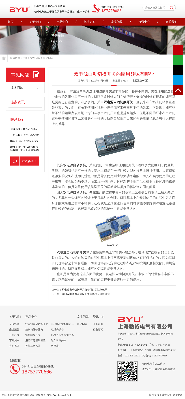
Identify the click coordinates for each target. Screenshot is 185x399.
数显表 (55, 345)
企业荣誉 (14, 329)
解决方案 (89, 21)
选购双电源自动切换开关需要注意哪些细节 (86, 294)
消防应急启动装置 (35, 340)
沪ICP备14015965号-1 (59, 395)
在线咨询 (23, 161)
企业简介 (14, 324)
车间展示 (14, 340)
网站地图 (178, 395)
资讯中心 (144, 21)
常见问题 (117, 21)
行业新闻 (98, 329)
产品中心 (62, 21)
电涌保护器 (57, 329)
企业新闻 (98, 324)
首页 (11, 21)
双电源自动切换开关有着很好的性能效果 (84, 289)
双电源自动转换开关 (36, 324)
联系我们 (171, 21)
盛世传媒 (167, 395)
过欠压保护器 (58, 340)
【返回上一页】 (141, 80)
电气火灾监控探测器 (62, 335)
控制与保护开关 (34, 329)
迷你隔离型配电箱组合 (63, 324)
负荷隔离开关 (32, 335)
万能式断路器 (32, 345)
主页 (25, 58)
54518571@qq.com (28, 141)
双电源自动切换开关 (118, 102)
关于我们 (35, 21)
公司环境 (14, 335)
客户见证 (14, 345)
